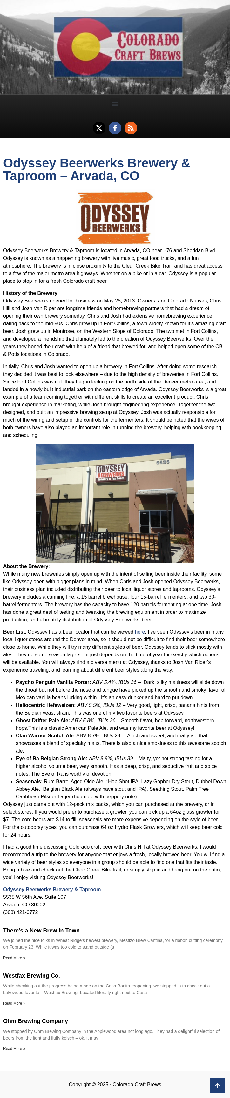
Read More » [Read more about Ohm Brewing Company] (14, 1049)
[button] (115, 103)
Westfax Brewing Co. (31, 976)
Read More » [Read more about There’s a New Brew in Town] (14, 958)
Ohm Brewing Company (35, 1021)
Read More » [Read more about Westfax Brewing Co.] (14, 1003)
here (140, 631)
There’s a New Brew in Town (41, 930)
